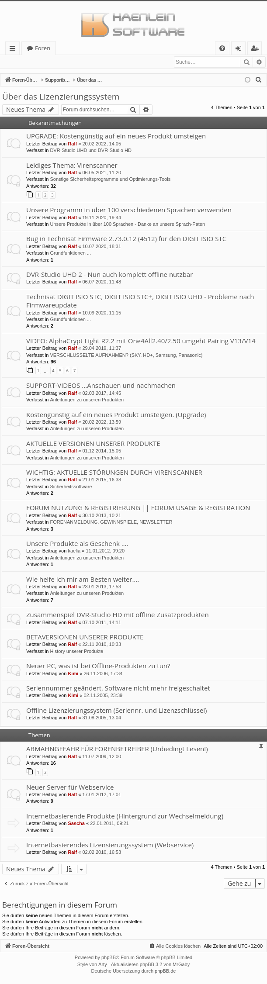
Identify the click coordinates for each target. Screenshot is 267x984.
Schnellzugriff (14, 49)
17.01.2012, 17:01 (101, 795)
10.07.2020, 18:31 (101, 246)
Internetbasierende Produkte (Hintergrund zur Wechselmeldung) (124, 816)
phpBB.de (165, 971)
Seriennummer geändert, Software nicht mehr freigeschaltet (118, 688)
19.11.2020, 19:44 (101, 218)
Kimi (73, 674)
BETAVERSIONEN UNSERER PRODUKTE (84, 637)
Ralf (72, 144)
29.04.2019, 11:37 (101, 348)
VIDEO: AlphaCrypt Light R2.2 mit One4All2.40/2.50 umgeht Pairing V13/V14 (140, 341)
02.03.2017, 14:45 (101, 393)
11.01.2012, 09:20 (105, 551)
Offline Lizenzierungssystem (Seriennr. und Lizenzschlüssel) (116, 710)
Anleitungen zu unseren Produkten (87, 400)
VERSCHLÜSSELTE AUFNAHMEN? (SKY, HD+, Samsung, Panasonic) (126, 355)
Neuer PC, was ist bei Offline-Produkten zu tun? (98, 666)
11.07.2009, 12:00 (101, 757)
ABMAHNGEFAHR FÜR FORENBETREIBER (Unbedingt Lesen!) (117, 749)
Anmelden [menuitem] (240, 49)
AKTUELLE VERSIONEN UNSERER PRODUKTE (93, 443)
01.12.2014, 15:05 (101, 451)
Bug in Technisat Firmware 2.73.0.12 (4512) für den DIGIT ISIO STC (126, 239)
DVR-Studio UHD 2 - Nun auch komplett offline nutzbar (109, 274)
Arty (102, 964)
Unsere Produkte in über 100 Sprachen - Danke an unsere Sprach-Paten (127, 224)
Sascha (76, 823)
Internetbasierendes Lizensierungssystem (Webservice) (110, 845)
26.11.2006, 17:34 (102, 674)
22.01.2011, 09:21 (109, 823)
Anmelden (22, 62)
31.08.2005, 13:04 (101, 718)
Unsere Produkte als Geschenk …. (77, 543)
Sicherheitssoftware (71, 487)
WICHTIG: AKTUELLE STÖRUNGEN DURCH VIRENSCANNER (114, 472)
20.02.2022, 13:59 (101, 422)
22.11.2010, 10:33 (101, 644)
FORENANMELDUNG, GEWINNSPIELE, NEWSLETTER (111, 522)
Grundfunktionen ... (70, 253)
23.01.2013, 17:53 (101, 587)
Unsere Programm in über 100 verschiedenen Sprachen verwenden (129, 210)
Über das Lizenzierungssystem (60, 97)
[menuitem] (222, 48)
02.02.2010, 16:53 (101, 852)
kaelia (74, 551)
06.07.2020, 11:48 (101, 282)
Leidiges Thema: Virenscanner (72, 165)
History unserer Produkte (76, 651)
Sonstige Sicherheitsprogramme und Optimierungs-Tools (110, 179)
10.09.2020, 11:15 (101, 313)
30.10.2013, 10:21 (101, 515)
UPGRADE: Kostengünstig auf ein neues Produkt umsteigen (116, 136)
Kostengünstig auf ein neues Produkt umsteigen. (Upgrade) (116, 415)
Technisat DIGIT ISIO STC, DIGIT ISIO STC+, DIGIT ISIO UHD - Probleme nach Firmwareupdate (140, 301)
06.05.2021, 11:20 (101, 173)
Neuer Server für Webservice (70, 787)
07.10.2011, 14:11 (101, 622)
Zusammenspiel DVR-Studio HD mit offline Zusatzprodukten (117, 615)
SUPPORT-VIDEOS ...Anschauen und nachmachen (101, 385)
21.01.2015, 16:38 (101, 480)
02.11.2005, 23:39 (102, 695)
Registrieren (60, 62)
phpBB (108, 957)
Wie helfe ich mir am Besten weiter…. (82, 579)
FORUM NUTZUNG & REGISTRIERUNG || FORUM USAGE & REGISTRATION (138, 508)
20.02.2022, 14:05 (101, 144)
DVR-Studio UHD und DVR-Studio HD (90, 150)
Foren (42, 48)
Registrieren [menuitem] (256, 49)
